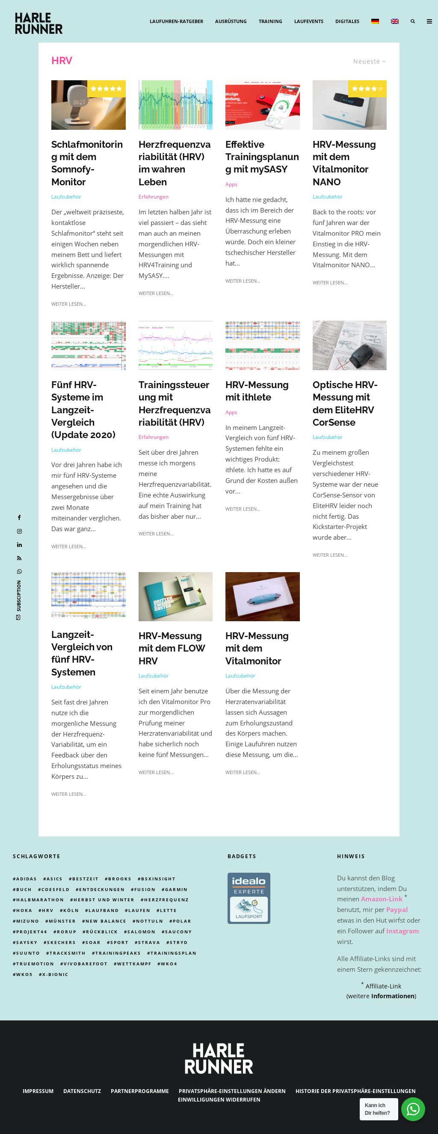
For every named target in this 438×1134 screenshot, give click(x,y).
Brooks (120, 879)
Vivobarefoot (86, 964)
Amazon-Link (381, 898)
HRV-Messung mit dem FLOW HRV (172, 649)
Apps (231, 184)
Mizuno (27, 921)
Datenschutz (82, 1091)
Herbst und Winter (104, 900)
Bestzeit (85, 879)
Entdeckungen (102, 889)
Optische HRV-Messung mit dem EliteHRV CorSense (345, 404)
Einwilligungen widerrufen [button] (219, 1099)
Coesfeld (55, 889)
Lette (168, 910)
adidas (26, 879)
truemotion (35, 964)
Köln (71, 910)
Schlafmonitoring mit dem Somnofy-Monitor (87, 163)
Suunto (28, 953)
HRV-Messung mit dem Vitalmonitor (257, 649)
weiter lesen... (68, 304)
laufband (104, 910)
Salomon (141, 932)
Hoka (24, 910)
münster (62, 921)
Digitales (347, 21)
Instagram (402, 930)
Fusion (145, 889)
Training (270, 21)
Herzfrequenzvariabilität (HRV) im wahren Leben (175, 163)
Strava (149, 942)
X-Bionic (55, 974)
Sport (119, 942)
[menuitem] (375, 21)
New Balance (106, 921)
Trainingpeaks (118, 953)
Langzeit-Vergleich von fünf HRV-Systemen (81, 653)
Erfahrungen (154, 196)
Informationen (392, 996)
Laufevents (308, 21)
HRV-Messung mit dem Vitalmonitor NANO (344, 163)
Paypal (397, 909)
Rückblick (102, 932)
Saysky (27, 942)
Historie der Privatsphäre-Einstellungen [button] (356, 1091)
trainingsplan (174, 953)
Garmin (176, 889)
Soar (93, 942)
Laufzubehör (66, 196)
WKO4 (169, 964)
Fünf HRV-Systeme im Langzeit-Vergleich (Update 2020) (83, 410)
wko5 (24, 974)
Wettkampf (134, 964)
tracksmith (68, 953)
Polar (182, 921)
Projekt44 (31, 932)
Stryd (179, 942)
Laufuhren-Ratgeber (176, 21)
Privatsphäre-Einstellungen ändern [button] (232, 1091)
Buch (24, 889)
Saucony (178, 932)
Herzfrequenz (166, 900)
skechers (61, 942)
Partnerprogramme (140, 1091)
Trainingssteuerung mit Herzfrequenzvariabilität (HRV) (175, 404)
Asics (55, 879)
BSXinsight (158, 879)
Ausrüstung (231, 21)
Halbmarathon (40, 900)
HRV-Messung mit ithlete (257, 391)
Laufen (139, 910)
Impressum (38, 1091)
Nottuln (149, 921)
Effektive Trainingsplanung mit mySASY (262, 157)
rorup (67, 932)
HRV (48, 910)
